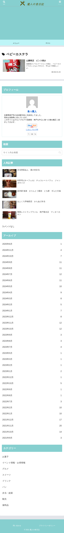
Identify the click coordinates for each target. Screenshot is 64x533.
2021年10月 (32, 432)
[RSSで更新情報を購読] (35, 134)
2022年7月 (32, 401)
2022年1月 (32, 414)
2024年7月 (32, 274)
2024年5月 (32, 286)
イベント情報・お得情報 (13, 463)
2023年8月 (32, 341)
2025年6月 (32, 244)
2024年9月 (32, 262)
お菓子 (5, 457)
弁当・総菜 (7, 493)
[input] (32, 152)
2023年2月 (32, 365)
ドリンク (6, 481)
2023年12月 (32, 317)
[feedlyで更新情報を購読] (32, 134)
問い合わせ (17, 526)
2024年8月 (32, 268)
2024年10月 (32, 256)
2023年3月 (32, 359)
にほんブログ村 (32, 130)
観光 (4, 499)
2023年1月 (32, 371)
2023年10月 (32, 329)
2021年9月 (32, 438)
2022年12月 (32, 377)
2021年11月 (32, 426)
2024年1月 (32, 311)
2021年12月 (32, 420)
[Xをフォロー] (28, 134)
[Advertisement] (32, 23)
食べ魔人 (32, 111)
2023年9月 (32, 335)
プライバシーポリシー (47, 526)
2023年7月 (32, 347)
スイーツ (6, 475)
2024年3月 (32, 298)
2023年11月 (32, 323)
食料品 (5, 505)
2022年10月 (32, 383)
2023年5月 (32, 353)
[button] (60, 152)
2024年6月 (32, 280)
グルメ (5, 469)
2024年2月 (32, 305)
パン (4, 487)
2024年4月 (32, 292)
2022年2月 (32, 407)
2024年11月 (32, 250)
